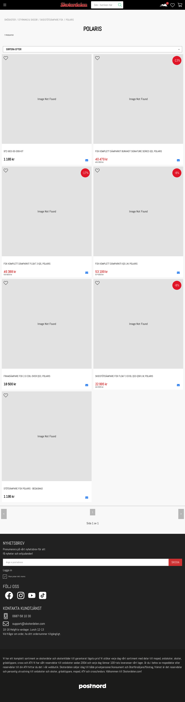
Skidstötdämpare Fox (51, 19)
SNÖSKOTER (10, 19)
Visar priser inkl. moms (14, 577)
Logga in (7, 570)
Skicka (175, 562)
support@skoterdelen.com (24, 624)
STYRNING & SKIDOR (28, 19)
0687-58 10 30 (17, 616)
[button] (92, 49)
